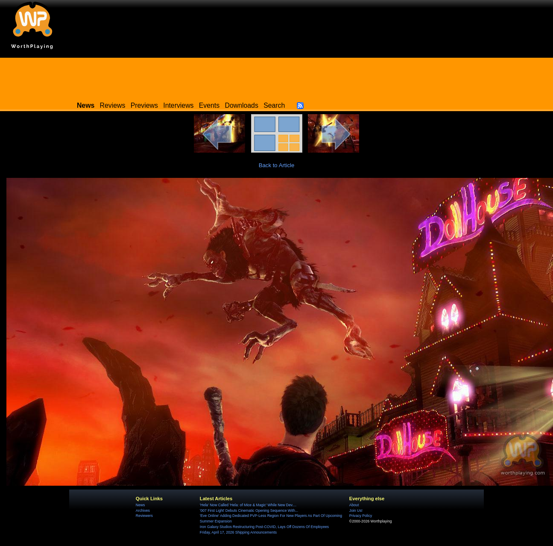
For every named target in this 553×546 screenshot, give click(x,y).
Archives (143, 510)
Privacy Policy (360, 516)
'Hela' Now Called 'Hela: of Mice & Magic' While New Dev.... (248, 505)
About (354, 505)
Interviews (178, 105)
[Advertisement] (276, 77)
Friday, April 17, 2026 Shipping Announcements (238, 532)
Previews (144, 105)
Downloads (241, 105)
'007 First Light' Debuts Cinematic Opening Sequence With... (249, 510)
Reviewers (144, 516)
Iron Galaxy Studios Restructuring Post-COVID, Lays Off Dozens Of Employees (264, 527)
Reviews (113, 105)
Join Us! (356, 510)
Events (209, 105)
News (140, 505)
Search (274, 105)
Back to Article (277, 165)
